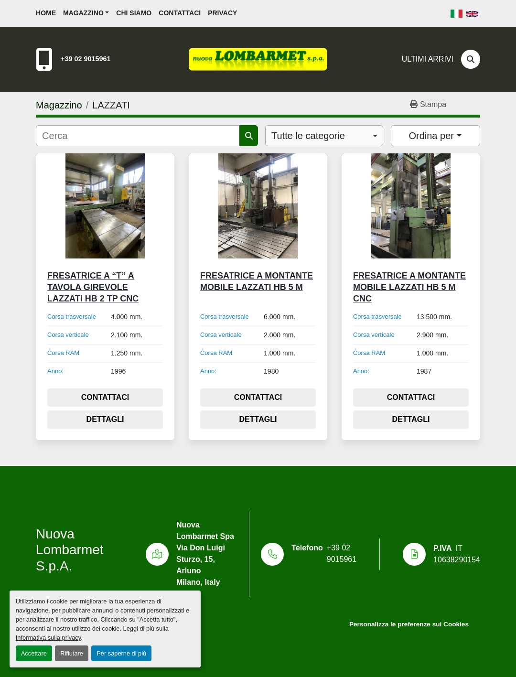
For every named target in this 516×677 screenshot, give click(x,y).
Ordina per (431, 135)
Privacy (222, 13)
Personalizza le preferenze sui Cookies (409, 624)
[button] (86, 13)
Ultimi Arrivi (427, 59)
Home (46, 13)
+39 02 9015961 (85, 59)
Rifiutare (71, 653)
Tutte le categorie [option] (308, 135)
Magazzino (83, 13)
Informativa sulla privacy (48, 637)
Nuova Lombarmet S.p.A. (70, 550)
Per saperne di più (121, 653)
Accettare (34, 653)
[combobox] (324, 135)
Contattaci (180, 13)
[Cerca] (470, 59)
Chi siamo (133, 13)
